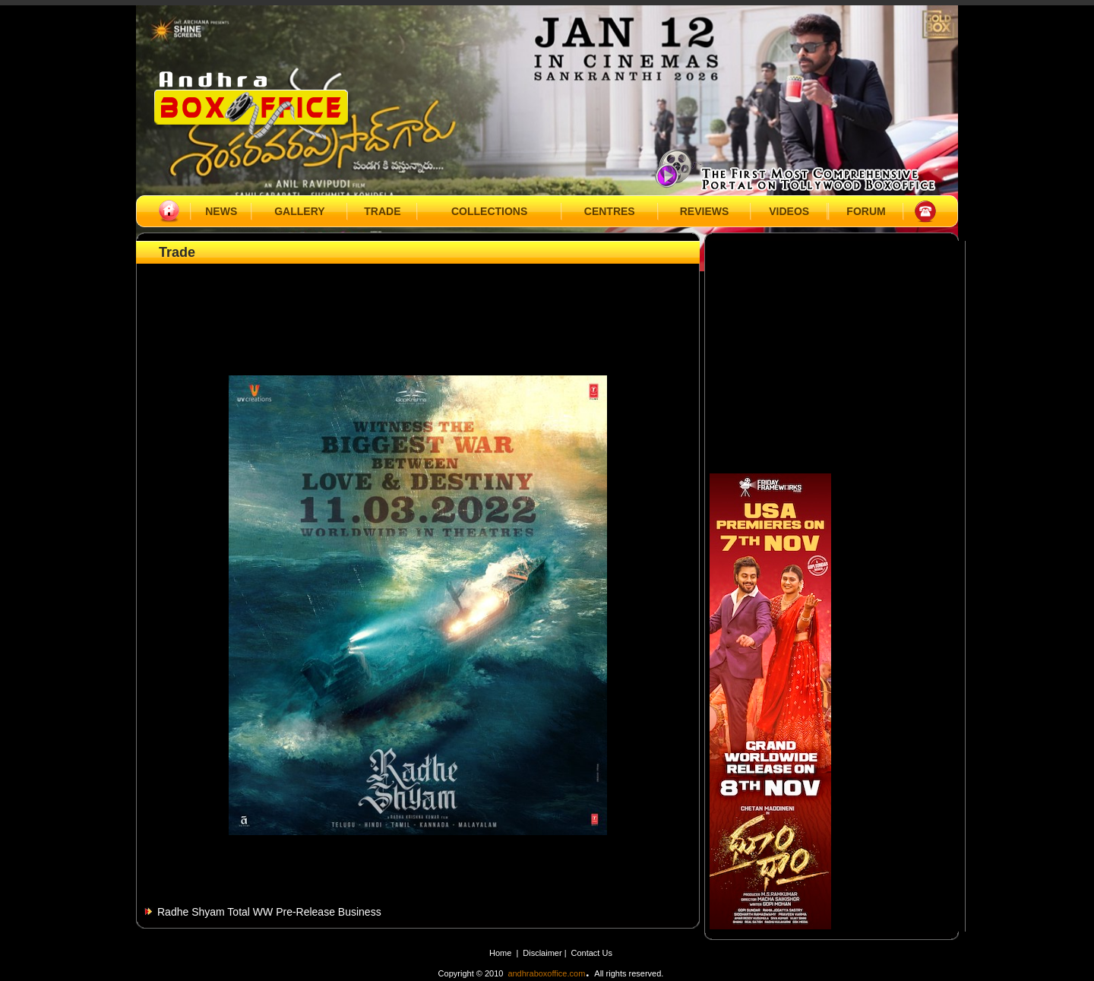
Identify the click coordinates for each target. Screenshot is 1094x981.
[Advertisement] (417, 301)
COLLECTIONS (489, 211)
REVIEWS (704, 211)
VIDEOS (789, 211)
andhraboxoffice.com (546, 973)
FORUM (865, 211)
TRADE (382, 211)
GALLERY (299, 211)
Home (500, 952)
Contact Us (591, 952)
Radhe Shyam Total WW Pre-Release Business (269, 912)
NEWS (221, 211)
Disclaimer (543, 952)
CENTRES (609, 211)
